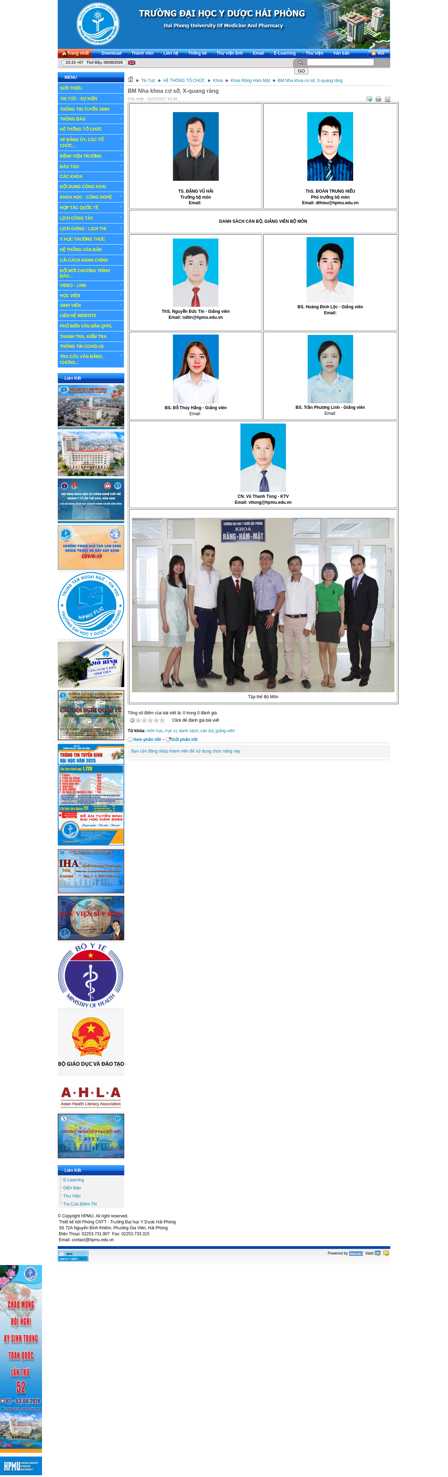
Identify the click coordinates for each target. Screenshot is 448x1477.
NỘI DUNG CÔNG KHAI (83, 186)
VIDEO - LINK (91, 285)
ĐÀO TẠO (91, 166)
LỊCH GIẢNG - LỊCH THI (91, 228)
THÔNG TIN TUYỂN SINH (91, 109)
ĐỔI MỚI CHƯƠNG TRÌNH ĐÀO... (85, 273)
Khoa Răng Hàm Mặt (250, 80)
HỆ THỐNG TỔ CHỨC (91, 129)
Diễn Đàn (72, 1188)
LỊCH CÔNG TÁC (91, 218)
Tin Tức (148, 80)
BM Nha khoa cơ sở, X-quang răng (310, 80)
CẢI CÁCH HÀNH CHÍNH (84, 260)
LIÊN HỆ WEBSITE (78, 315)
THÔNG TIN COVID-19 (82, 346)
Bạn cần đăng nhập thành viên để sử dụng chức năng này (185, 751)
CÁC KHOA (91, 176)
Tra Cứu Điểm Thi (80, 1204)
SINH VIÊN (91, 305)
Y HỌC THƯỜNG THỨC (82, 239)
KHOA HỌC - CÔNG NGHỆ (91, 197)
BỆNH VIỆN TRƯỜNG (91, 156)
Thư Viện (71, 1196)
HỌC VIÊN (91, 295)
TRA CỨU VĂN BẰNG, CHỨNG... (91, 359)
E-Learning (73, 1179)
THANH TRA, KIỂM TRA (83, 336)
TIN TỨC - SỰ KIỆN (91, 98)
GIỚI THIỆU (91, 88)
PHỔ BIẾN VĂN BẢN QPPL (86, 326)
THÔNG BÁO (91, 119)
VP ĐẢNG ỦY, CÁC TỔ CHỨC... (91, 142)
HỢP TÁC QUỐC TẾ (91, 207)
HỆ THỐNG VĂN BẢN (91, 249)
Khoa (218, 80)
